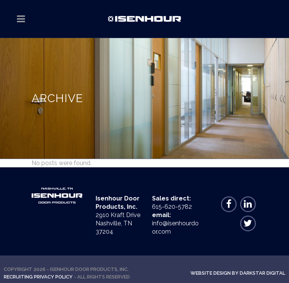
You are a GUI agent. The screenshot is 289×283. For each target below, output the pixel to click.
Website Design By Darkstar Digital (237, 273)
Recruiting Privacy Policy (38, 277)
